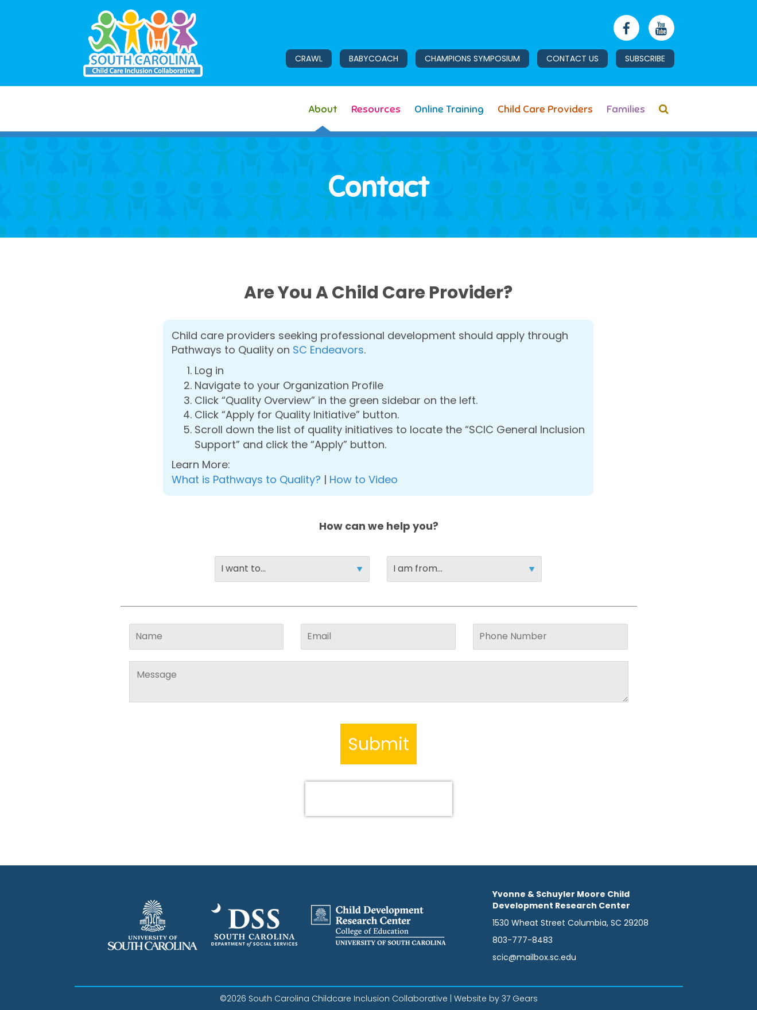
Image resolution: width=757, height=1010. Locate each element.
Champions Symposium (472, 58)
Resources (376, 109)
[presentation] (378, 799)
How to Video (363, 479)
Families (626, 109)
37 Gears (520, 998)
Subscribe (645, 58)
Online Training (449, 109)
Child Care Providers (545, 109)
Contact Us (572, 58)
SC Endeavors (328, 350)
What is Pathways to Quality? (246, 479)
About (322, 109)
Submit (378, 744)
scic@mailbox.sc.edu (534, 957)
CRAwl (309, 58)
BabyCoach (373, 58)
